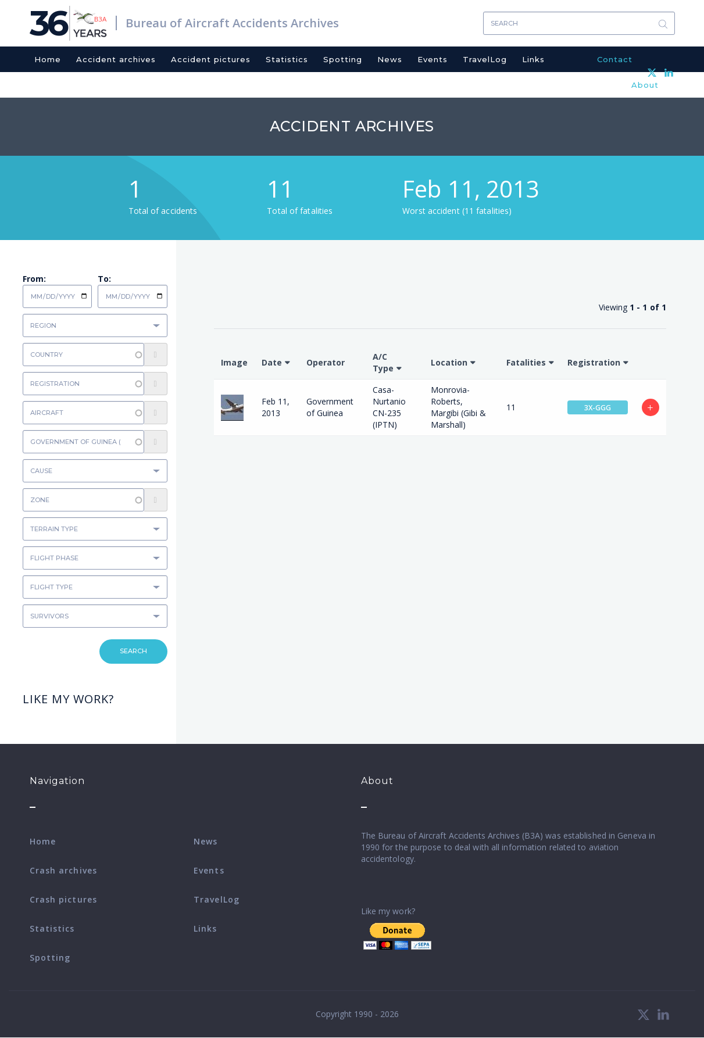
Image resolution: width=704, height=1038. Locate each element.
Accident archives (116, 59)
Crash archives (63, 870)
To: (104, 278)
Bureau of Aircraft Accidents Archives (232, 23)
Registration (593, 362)
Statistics (287, 59)
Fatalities (526, 362)
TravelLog (485, 59)
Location (449, 362)
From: (34, 278)
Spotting (342, 59)
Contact (614, 59)
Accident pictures (211, 59)
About (645, 85)
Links (533, 59)
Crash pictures (63, 899)
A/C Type (383, 362)
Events (432, 59)
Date (272, 362)
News (389, 59)
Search (663, 23)
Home (47, 59)
